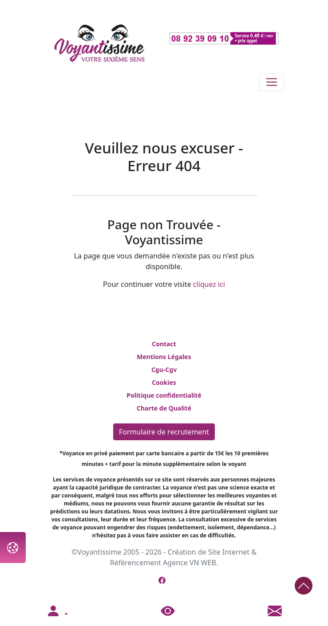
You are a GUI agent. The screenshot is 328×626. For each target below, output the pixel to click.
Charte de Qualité (164, 408)
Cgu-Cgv (164, 369)
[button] (57, 611)
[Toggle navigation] (271, 82)
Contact (164, 344)
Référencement (135, 562)
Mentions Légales (164, 356)
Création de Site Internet (208, 552)
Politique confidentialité (163, 395)
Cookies (164, 382)
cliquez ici (209, 284)
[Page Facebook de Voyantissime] (162, 580)
